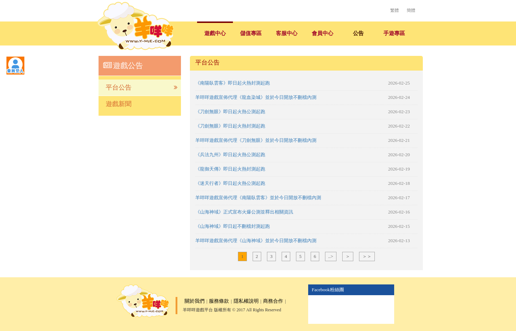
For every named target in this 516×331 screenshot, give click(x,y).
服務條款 (219, 301)
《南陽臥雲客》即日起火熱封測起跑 (232, 83)
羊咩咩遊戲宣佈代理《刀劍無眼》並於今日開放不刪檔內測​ (255, 140)
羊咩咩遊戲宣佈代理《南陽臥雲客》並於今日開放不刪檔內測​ (258, 197)
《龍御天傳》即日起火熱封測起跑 (230, 169)
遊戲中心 (215, 33)
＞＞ (367, 256)
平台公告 (141, 88)
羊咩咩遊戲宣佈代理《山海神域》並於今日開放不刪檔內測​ (255, 240)
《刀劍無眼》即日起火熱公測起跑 (230, 111)
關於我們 (195, 301)
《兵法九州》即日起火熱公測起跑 (230, 154)
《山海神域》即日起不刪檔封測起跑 (232, 226)
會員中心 (322, 33)
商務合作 (273, 301)
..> (330, 256)
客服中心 (286, 33)
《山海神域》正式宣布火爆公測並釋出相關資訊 (244, 212)
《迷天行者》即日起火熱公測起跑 (230, 183)
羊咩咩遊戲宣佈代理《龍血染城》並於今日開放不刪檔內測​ (255, 97)
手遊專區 (394, 33)
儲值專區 (251, 33)
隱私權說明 (246, 301)
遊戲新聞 (119, 103)
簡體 (411, 10)
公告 (358, 33)
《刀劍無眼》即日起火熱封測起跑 (230, 126)
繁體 (394, 10)
